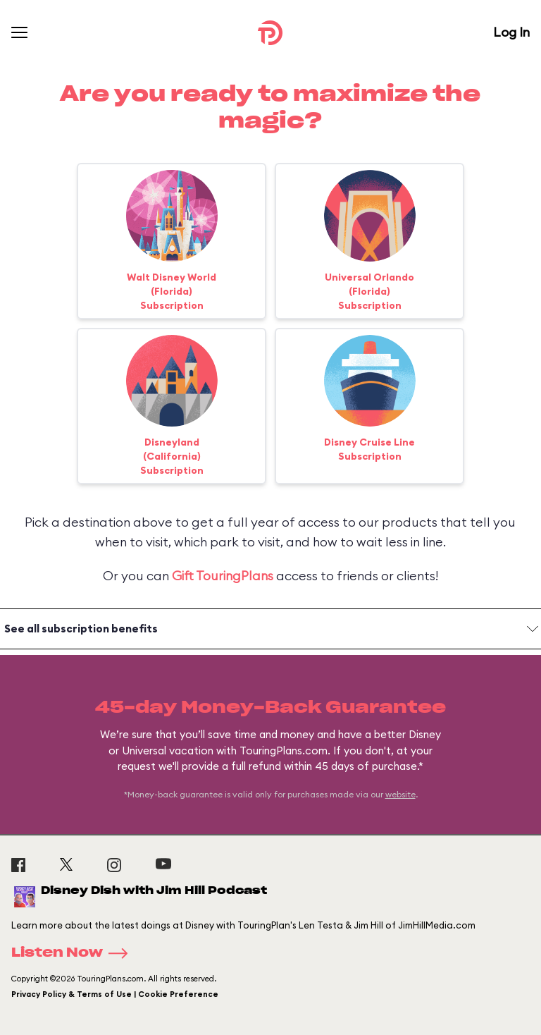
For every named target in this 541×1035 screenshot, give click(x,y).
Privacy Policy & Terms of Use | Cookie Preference (114, 994)
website (400, 794)
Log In (511, 32)
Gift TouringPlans (222, 576)
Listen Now (74, 953)
